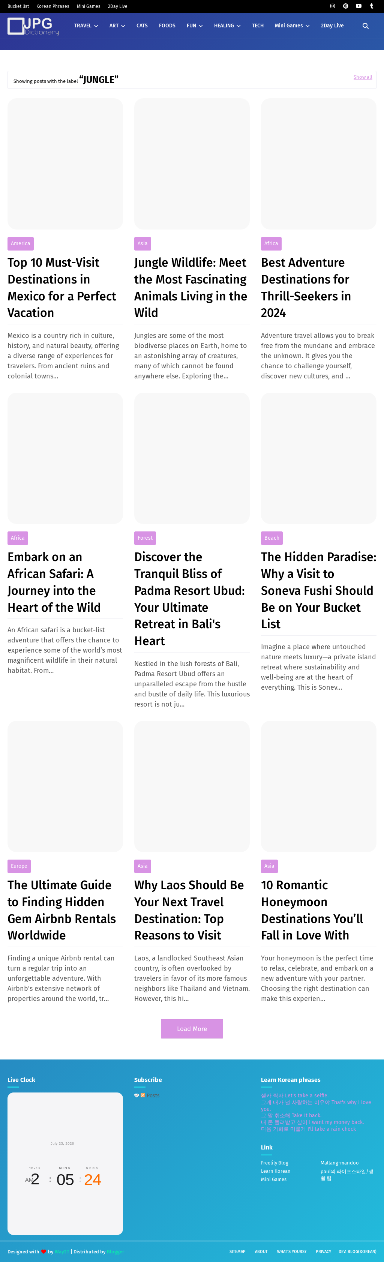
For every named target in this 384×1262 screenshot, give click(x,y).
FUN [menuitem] (191, 26)
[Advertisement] (197, 1160)
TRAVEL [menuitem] (83, 26)
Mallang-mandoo (340, 1163)
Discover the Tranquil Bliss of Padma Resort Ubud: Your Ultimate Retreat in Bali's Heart (189, 599)
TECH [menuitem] (258, 26)
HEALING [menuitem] (224, 26)
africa (271, 243)
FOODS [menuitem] (167, 26)
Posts (150, 1095)
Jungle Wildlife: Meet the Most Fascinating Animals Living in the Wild (191, 287)
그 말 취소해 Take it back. (291, 1115)
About (261, 1251)
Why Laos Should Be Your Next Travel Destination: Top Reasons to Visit (189, 910)
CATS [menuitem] (142, 26)
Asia (143, 243)
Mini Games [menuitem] (289, 26)
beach (271, 538)
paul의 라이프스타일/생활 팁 (347, 1175)
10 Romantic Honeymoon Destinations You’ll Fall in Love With (312, 910)
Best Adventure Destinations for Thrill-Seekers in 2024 (306, 287)
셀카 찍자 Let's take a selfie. (294, 1095)
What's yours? (291, 1251)
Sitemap (238, 1251)
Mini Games (88, 6)
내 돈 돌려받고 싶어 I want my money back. (312, 1122)
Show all (363, 77)
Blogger (115, 1251)
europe (19, 866)
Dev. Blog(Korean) (357, 1251)
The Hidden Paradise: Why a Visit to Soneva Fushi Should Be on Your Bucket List (318, 590)
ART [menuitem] (114, 26)
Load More (192, 1029)
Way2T (62, 1251)
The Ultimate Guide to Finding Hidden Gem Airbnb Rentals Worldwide (62, 910)
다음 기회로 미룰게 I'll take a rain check (308, 1129)
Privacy (323, 1251)
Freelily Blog (274, 1163)
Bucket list (18, 6)
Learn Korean (276, 1171)
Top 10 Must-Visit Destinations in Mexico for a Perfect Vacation (62, 287)
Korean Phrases (52, 6)
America (20, 243)
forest (145, 538)
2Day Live (118, 6)
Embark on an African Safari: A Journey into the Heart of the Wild (54, 582)
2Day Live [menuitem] (332, 26)
